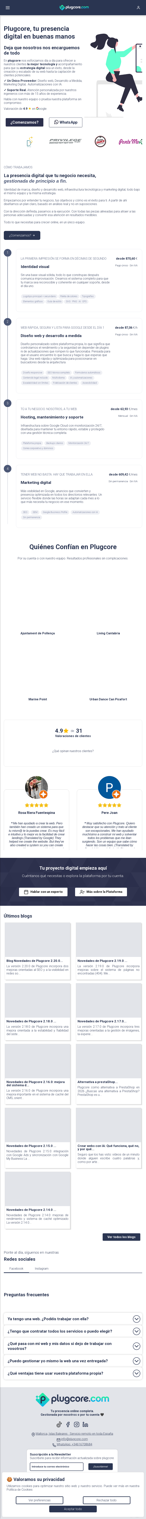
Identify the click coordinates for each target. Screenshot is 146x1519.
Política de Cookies (20, 1489)
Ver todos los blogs (121, 1237)
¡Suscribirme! (100, 1466)
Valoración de (25, 109)
